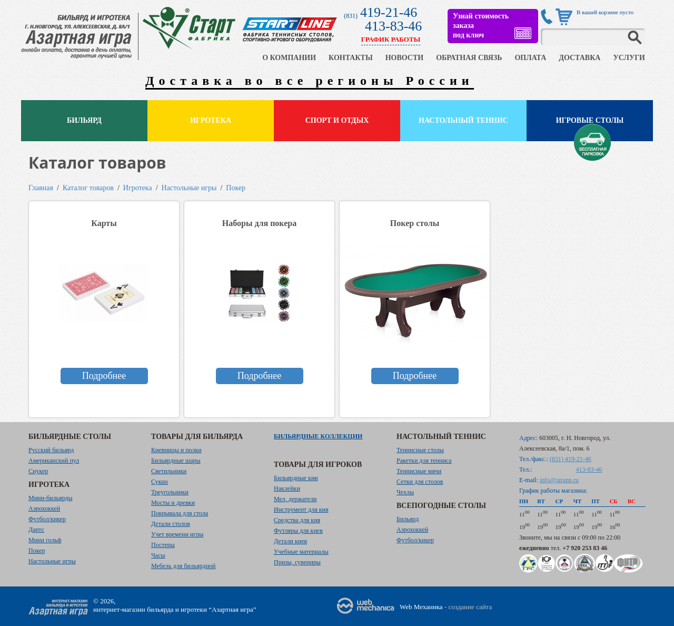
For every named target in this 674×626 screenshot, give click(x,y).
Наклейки (287, 488)
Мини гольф (45, 540)
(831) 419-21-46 (570, 459)
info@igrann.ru (559, 480)
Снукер (38, 471)
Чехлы (405, 492)
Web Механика (421, 607)
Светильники (168, 471)
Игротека (210, 120)
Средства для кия (297, 520)
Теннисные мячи (419, 471)
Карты (103, 223)
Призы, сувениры (297, 562)
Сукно (159, 481)
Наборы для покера (259, 223)
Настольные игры (189, 188)
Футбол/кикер (47, 519)
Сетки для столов (420, 481)
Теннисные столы (420, 450)
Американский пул (53, 460)
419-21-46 (388, 12)
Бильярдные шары (176, 460)
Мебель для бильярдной (183, 566)
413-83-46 (393, 26)
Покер (235, 188)
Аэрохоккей (44, 508)
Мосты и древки (173, 502)
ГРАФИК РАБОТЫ (391, 39)
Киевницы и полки (176, 450)
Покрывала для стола (179, 513)
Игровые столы (590, 120)
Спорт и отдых (337, 120)
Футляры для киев (298, 530)
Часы (158, 555)
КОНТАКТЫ (351, 58)
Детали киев (290, 541)
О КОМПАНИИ (289, 58)
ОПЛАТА (530, 58)
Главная (40, 188)
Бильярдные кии (296, 478)
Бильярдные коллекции (318, 436)
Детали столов (170, 523)
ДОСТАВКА (579, 58)
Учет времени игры (177, 534)
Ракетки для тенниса (424, 460)
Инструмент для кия (301, 509)
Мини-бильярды (50, 498)
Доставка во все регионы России (309, 80)
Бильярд (84, 120)
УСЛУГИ (629, 58)
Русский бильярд (51, 450)
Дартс (36, 529)
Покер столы (414, 223)
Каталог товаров (88, 188)
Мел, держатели (295, 499)
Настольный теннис (463, 120)
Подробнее (104, 375)
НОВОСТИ (404, 58)
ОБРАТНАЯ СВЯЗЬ (469, 58)
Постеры (163, 545)
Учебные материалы (301, 551)
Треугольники (170, 492)
